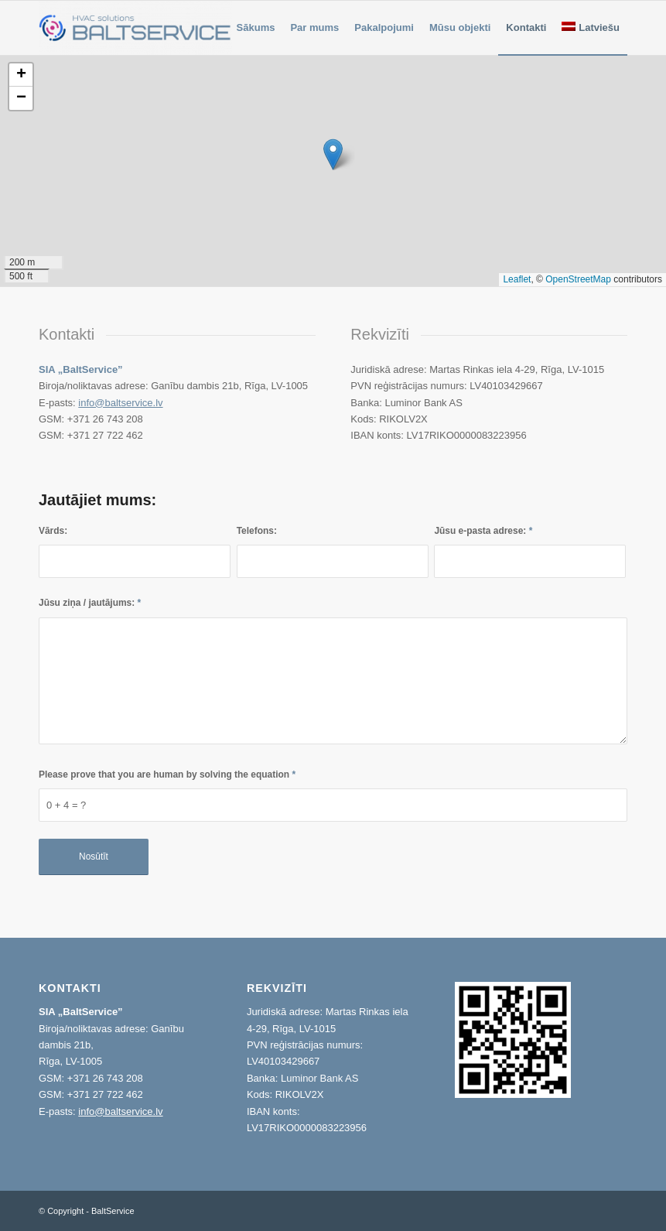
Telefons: (257, 530)
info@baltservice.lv (120, 403)
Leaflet (517, 279)
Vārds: (53, 530)
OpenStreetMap (578, 279)
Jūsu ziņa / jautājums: (90, 602)
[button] (333, 154)
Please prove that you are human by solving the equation (167, 774)
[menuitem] (256, 28)
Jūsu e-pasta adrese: (483, 530)
